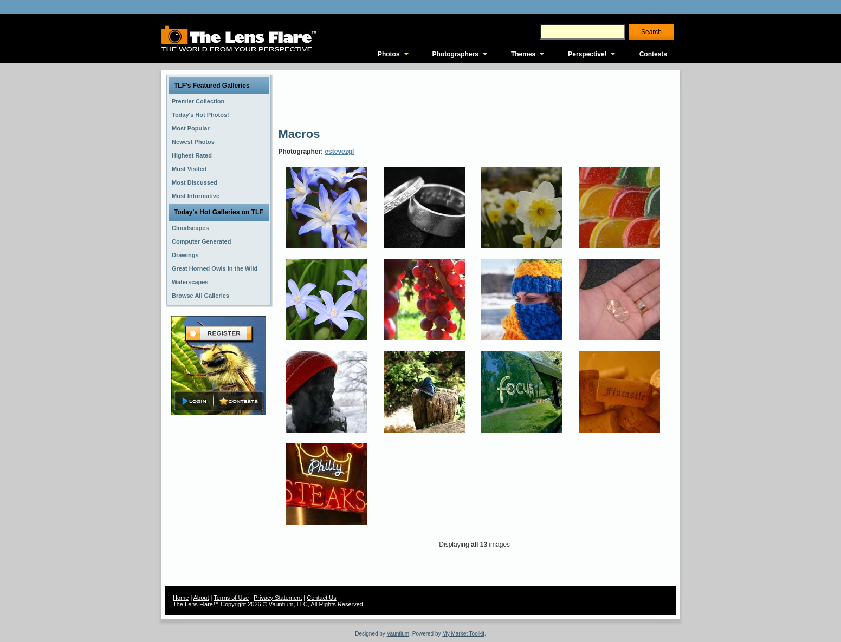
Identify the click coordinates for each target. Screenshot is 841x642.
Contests (653, 54)
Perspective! (587, 54)
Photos (389, 54)
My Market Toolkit (463, 634)
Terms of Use (231, 597)
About (201, 597)
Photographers (455, 54)
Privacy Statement (278, 597)
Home (181, 597)
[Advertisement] (475, 97)
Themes (523, 54)
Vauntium (398, 634)
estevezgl (339, 151)
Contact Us (321, 597)
